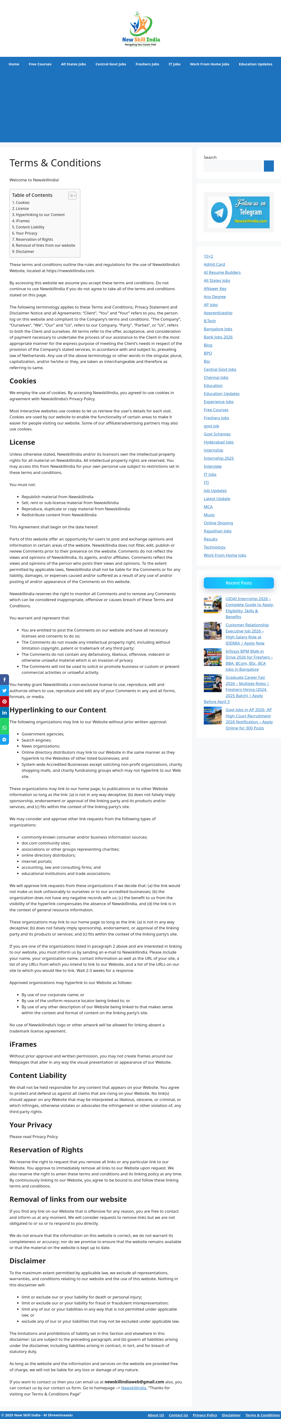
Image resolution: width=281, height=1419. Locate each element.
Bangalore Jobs (218, 329)
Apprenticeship (218, 312)
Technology (214, 547)
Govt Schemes (217, 434)
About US (156, 1415)
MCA (208, 506)
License (22, 208)
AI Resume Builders (222, 272)
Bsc (207, 361)
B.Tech (210, 320)
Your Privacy (26, 233)
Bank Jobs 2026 (218, 337)
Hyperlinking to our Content (40, 214)
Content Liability (30, 227)
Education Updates (255, 64)
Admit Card (214, 264)
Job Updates (215, 490)
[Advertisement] (140, 106)
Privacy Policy (205, 1415)
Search (210, 157)
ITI (206, 482)
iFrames (23, 220)
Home (14, 64)
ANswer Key (215, 288)
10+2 (208, 256)
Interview (213, 466)
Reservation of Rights (34, 239)
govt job (211, 426)
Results (210, 539)
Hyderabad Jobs (219, 442)
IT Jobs (175, 64)
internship (213, 450)
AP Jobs (211, 304)
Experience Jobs (219, 401)
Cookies (22, 202)
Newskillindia (133, 1387)
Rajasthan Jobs (218, 531)
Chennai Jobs (216, 377)
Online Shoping (218, 523)
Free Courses (40, 64)
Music (209, 514)
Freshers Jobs (147, 64)
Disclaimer (25, 251)
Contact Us (178, 1415)
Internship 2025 (219, 458)
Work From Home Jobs (209, 64)
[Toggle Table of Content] (70, 196)
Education (213, 385)
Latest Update (217, 498)
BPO (208, 353)
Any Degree (215, 296)
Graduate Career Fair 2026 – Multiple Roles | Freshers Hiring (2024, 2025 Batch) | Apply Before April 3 (236, 689)
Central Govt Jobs (110, 64)
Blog (208, 345)
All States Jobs (73, 64)
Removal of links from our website (45, 245)
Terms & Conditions (262, 1415)
